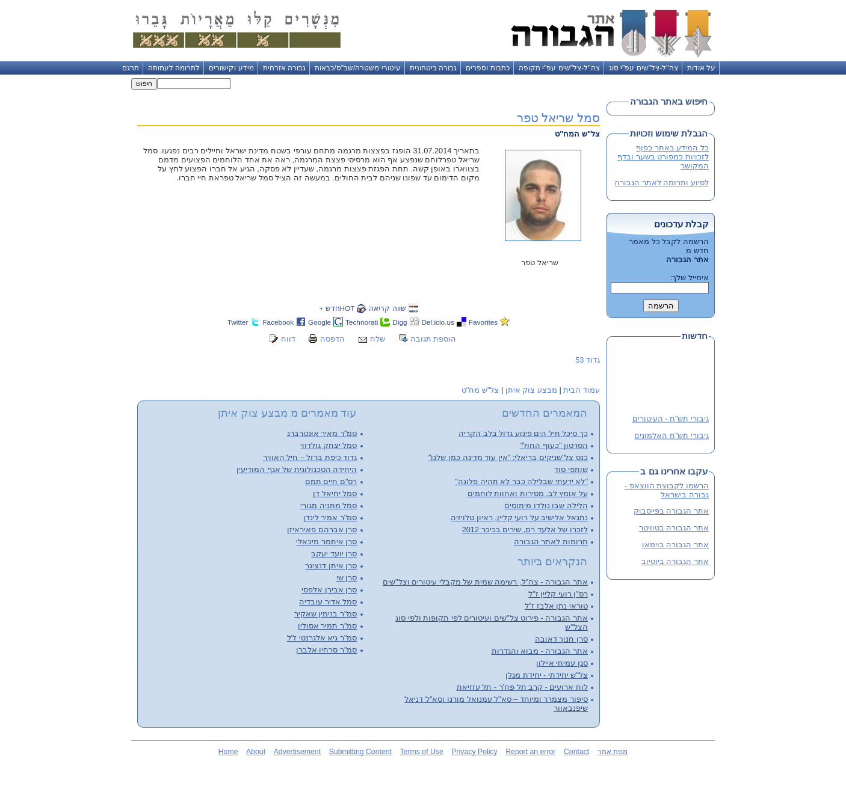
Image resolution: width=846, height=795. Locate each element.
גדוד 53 (587, 359)
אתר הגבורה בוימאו (675, 544)
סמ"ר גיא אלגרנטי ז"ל (322, 637)
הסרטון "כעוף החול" (554, 445)
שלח (377, 338)
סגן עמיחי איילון (562, 663)
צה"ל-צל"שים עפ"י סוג (643, 68)
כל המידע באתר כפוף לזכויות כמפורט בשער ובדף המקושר (663, 156)
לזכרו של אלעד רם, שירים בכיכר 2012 (525, 529)
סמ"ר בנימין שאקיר (325, 613)
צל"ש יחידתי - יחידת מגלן (546, 675)
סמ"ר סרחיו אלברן (326, 649)
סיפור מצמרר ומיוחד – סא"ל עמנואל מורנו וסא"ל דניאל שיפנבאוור (496, 704)
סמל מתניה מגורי (328, 505)
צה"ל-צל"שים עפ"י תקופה (559, 68)
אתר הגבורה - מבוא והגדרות (540, 650)
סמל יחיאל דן (335, 493)
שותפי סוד (571, 469)
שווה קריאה (387, 308)
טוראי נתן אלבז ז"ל (556, 605)
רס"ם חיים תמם (331, 481)
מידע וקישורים (231, 68)
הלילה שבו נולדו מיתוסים (546, 505)
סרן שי (346, 577)
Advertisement (297, 751)
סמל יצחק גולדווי (328, 445)
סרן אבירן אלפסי (329, 589)
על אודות (701, 68)
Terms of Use (421, 751)
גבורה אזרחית (284, 68)
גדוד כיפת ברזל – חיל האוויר (310, 457)
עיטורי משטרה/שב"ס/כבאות (358, 68)
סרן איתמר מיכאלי (326, 541)
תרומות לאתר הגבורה (551, 541)
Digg (399, 322)
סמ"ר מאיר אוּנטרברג (322, 433)
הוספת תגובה (433, 338)
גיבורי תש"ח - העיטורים (670, 419)
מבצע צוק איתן (531, 389)
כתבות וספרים (487, 68)
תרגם (130, 68)
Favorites (483, 322)
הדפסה (332, 338)
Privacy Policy (474, 751)
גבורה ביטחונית (433, 68)
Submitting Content (360, 751)
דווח (288, 338)
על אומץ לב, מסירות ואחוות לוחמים (528, 493)
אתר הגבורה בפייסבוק (671, 510)
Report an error (530, 751)
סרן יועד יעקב (334, 553)
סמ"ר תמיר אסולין (327, 625)
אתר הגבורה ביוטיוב (675, 561)
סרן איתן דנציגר (331, 565)
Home (228, 751)
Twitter (238, 322)
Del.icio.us (438, 322)
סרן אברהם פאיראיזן (322, 529)
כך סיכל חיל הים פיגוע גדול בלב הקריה (523, 433)
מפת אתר (612, 751)
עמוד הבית (581, 389)
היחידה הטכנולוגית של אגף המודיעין (296, 469)
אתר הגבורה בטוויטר (674, 527)
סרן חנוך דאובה (561, 638)
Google (319, 322)
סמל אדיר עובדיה (328, 601)
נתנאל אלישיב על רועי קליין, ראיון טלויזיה (519, 517)
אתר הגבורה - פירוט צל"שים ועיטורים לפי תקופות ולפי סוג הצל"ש (491, 622)
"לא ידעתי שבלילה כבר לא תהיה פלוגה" (521, 481)
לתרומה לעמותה (174, 68)
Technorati (361, 322)
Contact (576, 751)
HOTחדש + (336, 308)
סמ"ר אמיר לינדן (330, 517)
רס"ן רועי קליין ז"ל (558, 593)
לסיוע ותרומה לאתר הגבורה (661, 182)
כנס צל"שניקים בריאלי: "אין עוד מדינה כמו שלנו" (508, 457)
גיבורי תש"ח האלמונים (671, 436)
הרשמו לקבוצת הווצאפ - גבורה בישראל (667, 490)
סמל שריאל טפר (558, 117)
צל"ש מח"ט (480, 389)
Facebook (278, 322)
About (255, 751)
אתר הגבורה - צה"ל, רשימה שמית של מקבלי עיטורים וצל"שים (485, 581)
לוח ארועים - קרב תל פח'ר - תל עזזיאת (522, 687)
